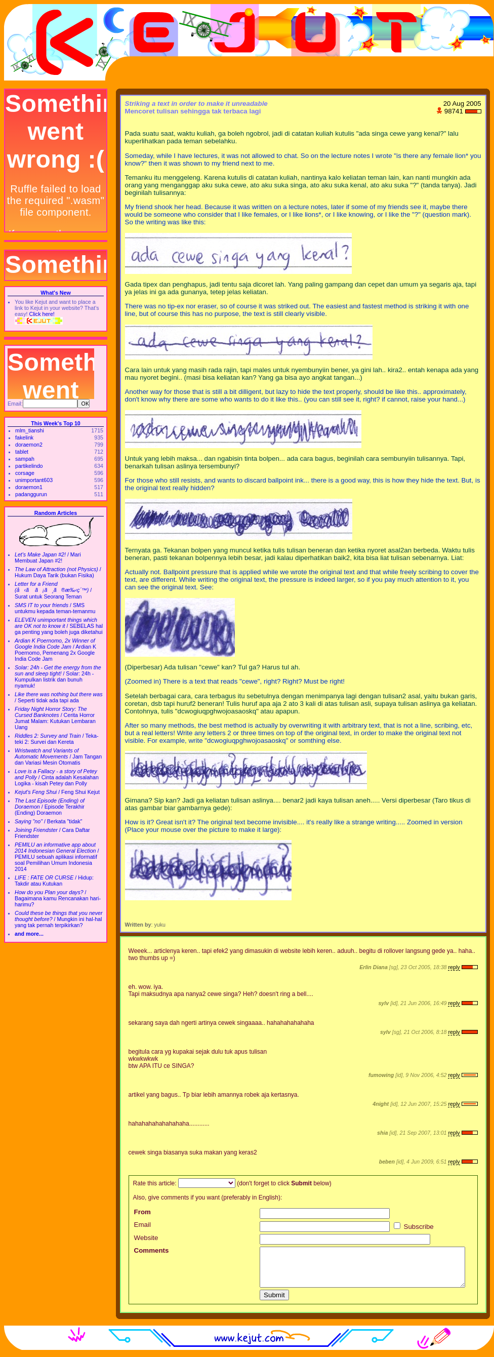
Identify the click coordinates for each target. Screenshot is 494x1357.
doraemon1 (29, 487)
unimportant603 (34, 480)
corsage (24, 473)
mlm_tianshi (29, 430)
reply (454, 967)
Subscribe (414, 1226)
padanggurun (31, 494)
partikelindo (29, 466)
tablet (21, 452)
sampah (24, 459)
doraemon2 (29, 445)
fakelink (24, 437)
